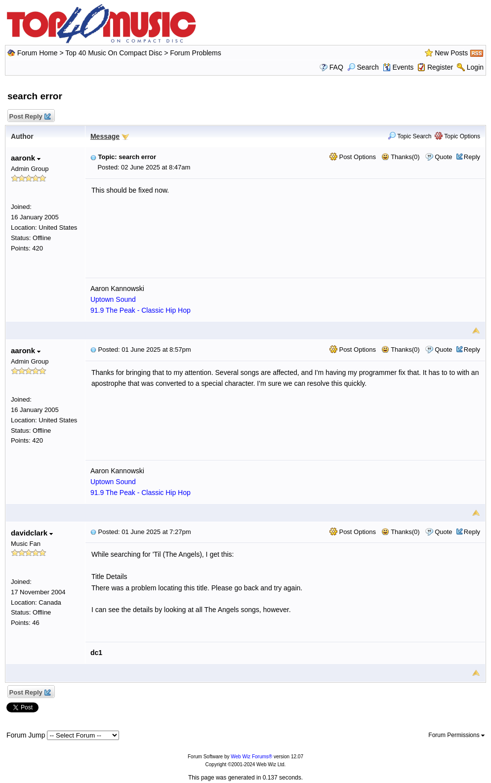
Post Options (352, 157)
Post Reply (29, 117)
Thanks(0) (400, 157)
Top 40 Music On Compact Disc (114, 53)
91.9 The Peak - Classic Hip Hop (140, 310)
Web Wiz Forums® (251, 756)
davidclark (32, 533)
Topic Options (457, 136)
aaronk (26, 158)
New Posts (451, 53)
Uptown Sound (113, 299)
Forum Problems (195, 53)
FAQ (336, 67)
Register (440, 67)
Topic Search (410, 136)
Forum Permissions (456, 735)
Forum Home (37, 53)
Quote (443, 157)
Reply (472, 157)
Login (475, 67)
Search (363, 67)
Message (105, 136)
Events (398, 67)
